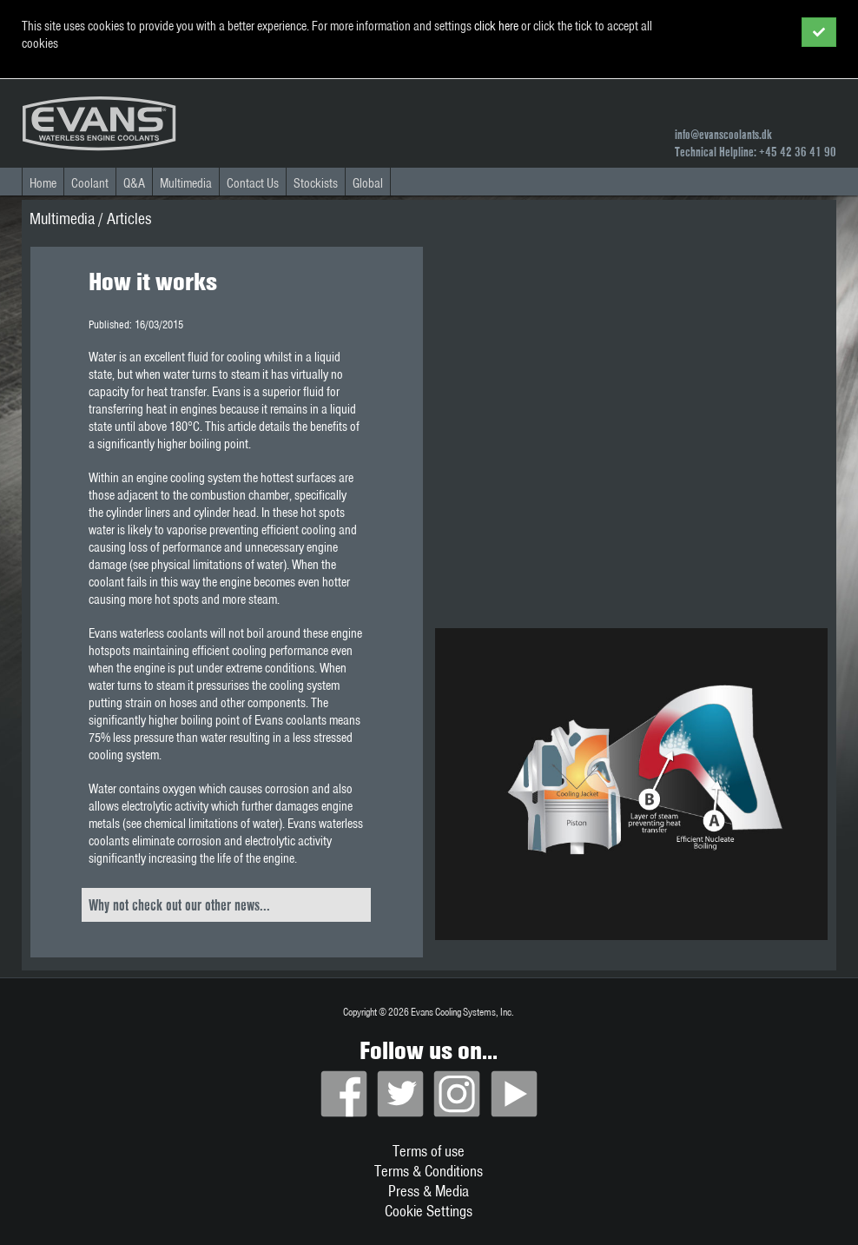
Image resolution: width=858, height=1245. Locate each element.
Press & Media (428, 1191)
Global (368, 183)
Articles (129, 218)
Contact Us (253, 183)
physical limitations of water (217, 564)
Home (43, 183)
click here (496, 26)
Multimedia (186, 183)
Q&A (134, 183)
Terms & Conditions (428, 1171)
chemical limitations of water (211, 823)
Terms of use (429, 1151)
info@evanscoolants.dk (723, 134)
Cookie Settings (428, 1211)
